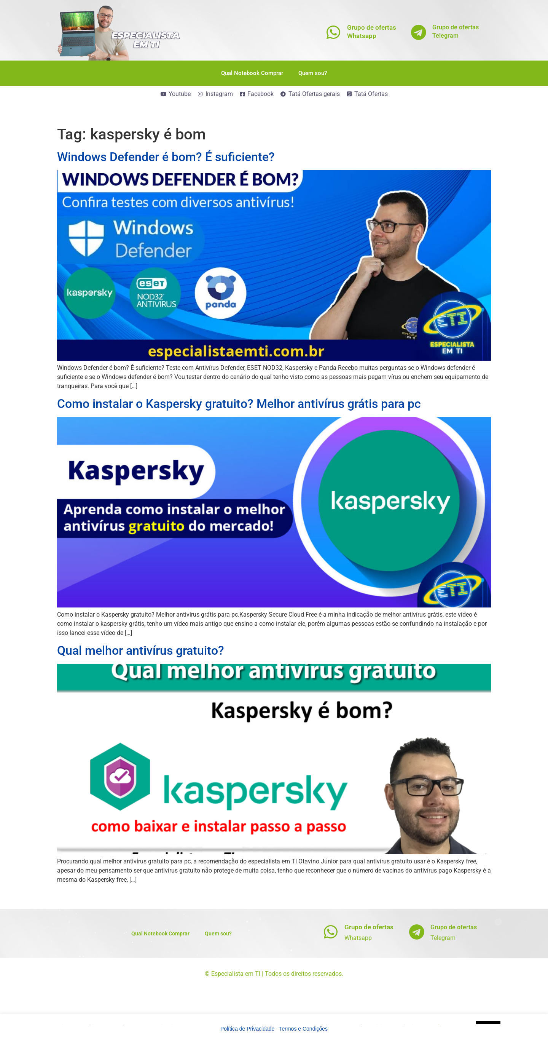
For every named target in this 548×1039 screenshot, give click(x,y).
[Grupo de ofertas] (331, 932)
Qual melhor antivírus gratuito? (140, 650)
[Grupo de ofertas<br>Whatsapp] (333, 32)
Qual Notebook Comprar (252, 73)
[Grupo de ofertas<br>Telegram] (419, 32)
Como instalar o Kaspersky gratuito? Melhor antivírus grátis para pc (239, 403)
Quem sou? (312, 73)
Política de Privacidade (247, 1029)
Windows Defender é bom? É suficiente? (166, 157)
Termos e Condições (303, 1029)
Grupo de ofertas (368, 927)
